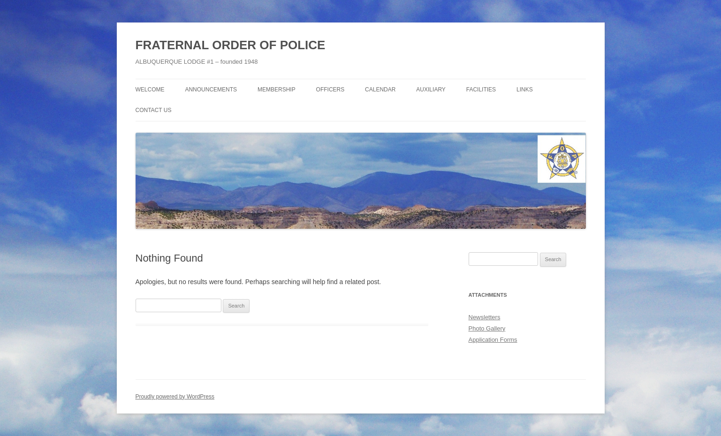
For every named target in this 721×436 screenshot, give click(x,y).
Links (524, 89)
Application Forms (493, 339)
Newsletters (485, 317)
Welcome (150, 89)
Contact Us (154, 110)
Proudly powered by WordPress (175, 396)
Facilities (481, 89)
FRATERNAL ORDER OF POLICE (231, 45)
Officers (330, 89)
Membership (277, 89)
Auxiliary (430, 89)
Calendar (380, 89)
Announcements (211, 89)
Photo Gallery (487, 328)
